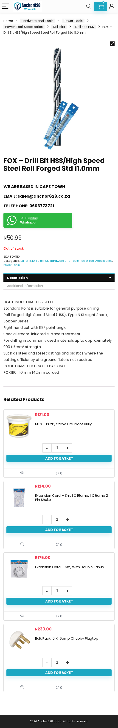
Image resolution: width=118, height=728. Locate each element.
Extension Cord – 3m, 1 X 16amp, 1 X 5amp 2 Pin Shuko (71, 497)
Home (8, 21)
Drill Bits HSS (84, 27)
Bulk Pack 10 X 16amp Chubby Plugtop (66, 638)
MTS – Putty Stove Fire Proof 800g (64, 424)
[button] (112, 43)
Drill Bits (59, 27)
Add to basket (59, 458)
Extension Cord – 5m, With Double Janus (69, 566)
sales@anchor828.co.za (44, 196)
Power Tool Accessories (24, 27)
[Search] (88, 6)
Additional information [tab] (25, 286)
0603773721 (41, 206)
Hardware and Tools (37, 21)
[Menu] (5, 6)
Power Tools (73, 21)
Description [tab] (17, 277)
